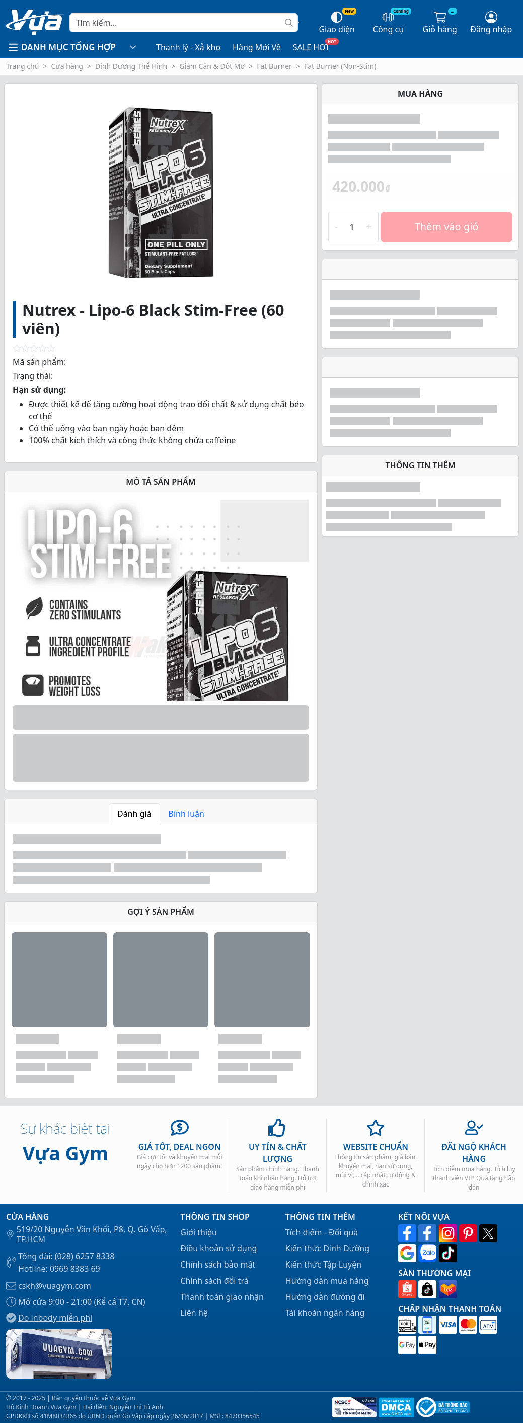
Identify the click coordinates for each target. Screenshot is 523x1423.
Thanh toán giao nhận (222, 1296)
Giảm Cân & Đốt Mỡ (212, 66)
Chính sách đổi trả (214, 1280)
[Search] (183, 22)
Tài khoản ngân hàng (325, 1312)
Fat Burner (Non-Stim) (340, 66)
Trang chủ (22, 66)
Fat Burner (274, 66)
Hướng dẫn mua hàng (327, 1280)
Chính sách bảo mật (217, 1264)
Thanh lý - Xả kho (188, 47)
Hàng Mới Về (257, 47)
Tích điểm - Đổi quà (321, 1232)
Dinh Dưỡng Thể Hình (131, 66)
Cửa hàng (67, 66)
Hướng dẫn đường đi (325, 1296)
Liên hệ (194, 1312)
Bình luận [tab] (186, 813)
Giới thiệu (198, 1232)
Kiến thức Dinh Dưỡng (327, 1248)
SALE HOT (311, 47)
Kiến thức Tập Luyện (323, 1264)
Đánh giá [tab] (134, 813)
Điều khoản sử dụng (218, 1248)
